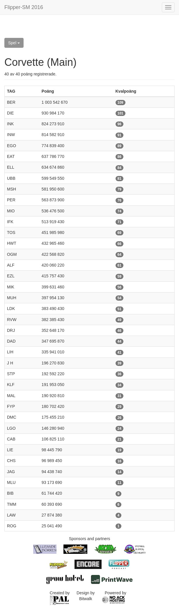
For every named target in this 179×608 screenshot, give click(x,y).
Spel (14, 42)
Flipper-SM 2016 (23, 7)
